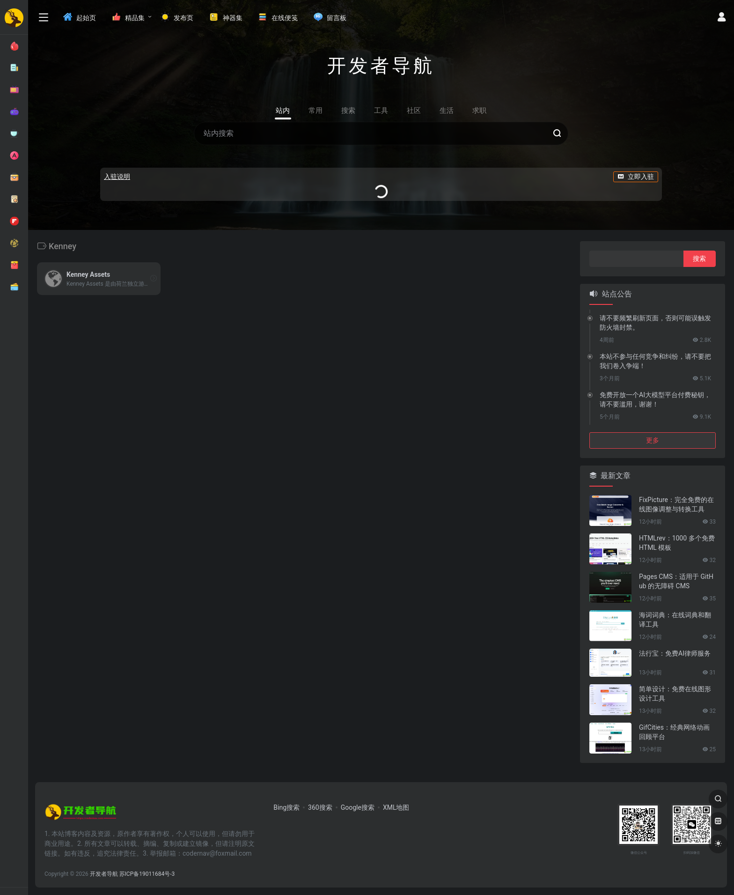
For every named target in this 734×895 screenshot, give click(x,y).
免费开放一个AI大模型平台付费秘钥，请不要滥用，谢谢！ (655, 399)
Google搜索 (357, 807)
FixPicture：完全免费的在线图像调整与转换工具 (676, 504)
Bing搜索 (286, 807)
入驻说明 (117, 176)
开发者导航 (104, 874)
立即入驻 (635, 176)
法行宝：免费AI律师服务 (675, 653)
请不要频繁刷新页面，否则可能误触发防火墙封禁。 (655, 322)
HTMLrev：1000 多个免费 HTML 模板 (677, 542)
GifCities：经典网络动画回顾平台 (674, 732)
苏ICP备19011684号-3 (147, 874)
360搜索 (320, 807)
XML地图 (396, 807)
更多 (652, 440)
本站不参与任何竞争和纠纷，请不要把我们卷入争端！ (655, 361)
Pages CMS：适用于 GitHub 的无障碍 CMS (676, 581)
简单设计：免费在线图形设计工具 (675, 693)
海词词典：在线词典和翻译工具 (675, 619)
